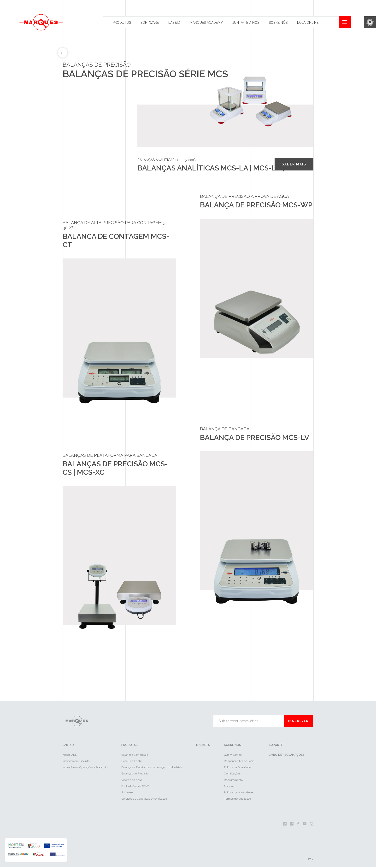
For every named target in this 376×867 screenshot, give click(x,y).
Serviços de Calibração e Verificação (144, 798)
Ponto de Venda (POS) (135, 786)
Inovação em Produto (76, 761)
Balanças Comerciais (134, 755)
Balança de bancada (224, 429)
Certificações (232, 773)
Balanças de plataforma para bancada (110, 455)
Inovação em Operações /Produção (85, 767)
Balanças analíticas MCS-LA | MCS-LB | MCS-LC (93, 112)
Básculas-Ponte (131, 761)
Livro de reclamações (287, 755)
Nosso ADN (70, 755)
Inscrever (298, 721)
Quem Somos (232, 755)
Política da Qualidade (237, 767)
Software (150, 22)
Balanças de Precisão (134, 773)
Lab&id (174, 22)
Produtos (122, 22)
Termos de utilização (237, 798)
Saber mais (294, 164)
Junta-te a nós (245, 22)
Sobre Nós (278, 22)
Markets (203, 745)
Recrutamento (233, 780)
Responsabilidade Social (239, 761)
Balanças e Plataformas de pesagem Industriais (151, 767)
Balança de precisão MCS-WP (89, 138)
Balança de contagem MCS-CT (90, 126)
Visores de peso (131, 780)
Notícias (229, 786)
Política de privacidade (238, 792)
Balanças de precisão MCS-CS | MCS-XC (90, 152)
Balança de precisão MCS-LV (88, 166)
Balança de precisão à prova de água (244, 196)
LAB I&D (68, 745)
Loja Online (307, 22)
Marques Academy (206, 22)
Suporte (276, 745)
